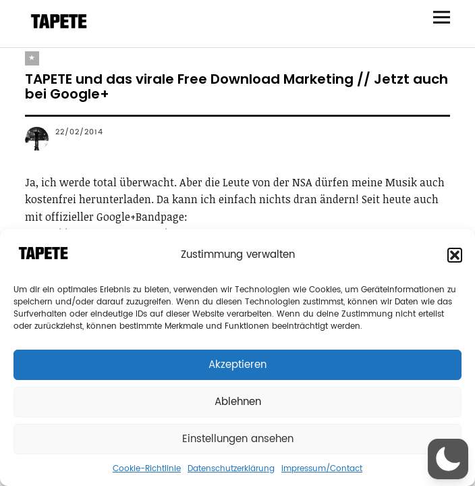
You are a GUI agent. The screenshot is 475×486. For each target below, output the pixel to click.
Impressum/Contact (321, 468)
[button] (455, 255)
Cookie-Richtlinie (147, 468)
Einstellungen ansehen (238, 439)
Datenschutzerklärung (231, 468)
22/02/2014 (79, 132)
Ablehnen (238, 402)
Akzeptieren (237, 364)
